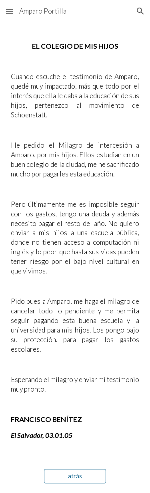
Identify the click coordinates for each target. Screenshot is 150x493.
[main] (75, 241)
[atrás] (75, 476)
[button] (9, 11)
